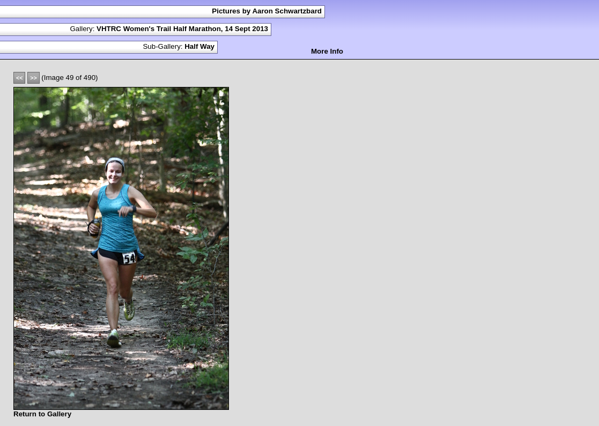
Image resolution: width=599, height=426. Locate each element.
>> (33, 78)
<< (19, 78)
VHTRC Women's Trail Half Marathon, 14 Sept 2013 (182, 29)
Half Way (199, 46)
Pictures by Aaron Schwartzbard (267, 11)
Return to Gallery (42, 414)
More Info (327, 51)
